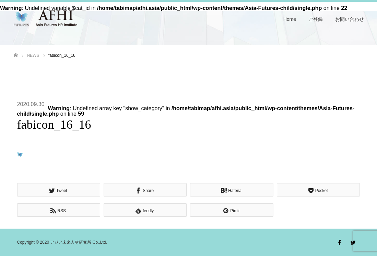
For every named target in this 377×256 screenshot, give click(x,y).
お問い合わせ (349, 19)
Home (289, 19)
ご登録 (315, 19)
